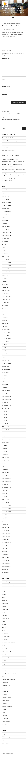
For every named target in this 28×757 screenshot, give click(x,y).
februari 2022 (5, 323)
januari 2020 (5, 393)
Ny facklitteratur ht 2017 (8, 29)
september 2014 (6, 542)
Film (3, 630)
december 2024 (6, 232)
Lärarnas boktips (6, 658)
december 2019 (6, 396)
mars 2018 (5, 454)
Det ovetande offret (7, 138)
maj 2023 (4, 281)
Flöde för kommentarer (8, 740)
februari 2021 (5, 360)
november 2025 (6, 205)
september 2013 (6, 572)
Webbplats (5, 94)
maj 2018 (4, 448)
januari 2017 (5, 475)
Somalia (4, 703)
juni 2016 (4, 490)
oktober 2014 (5, 539)
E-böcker (4, 615)
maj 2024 (4, 250)
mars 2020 (5, 387)
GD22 (3, 645)
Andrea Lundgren (6, 582)
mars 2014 (5, 554)
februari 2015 (5, 527)
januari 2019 (5, 430)
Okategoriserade (9, 44)
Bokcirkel (4, 600)
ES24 (3, 621)
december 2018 (6, 433)
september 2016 (6, 487)
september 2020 (6, 369)
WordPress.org (6, 743)
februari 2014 (5, 557)
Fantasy (4, 627)
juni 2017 (4, 463)
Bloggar (4, 594)
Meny (14, 17)
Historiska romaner (7, 648)
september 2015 (6, 512)
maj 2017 (4, 466)
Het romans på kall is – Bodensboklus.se (12, 179)
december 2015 (6, 506)
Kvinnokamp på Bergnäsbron (11, 171)
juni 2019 (4, 414)
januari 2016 (5, 503)
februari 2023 (6, 290)
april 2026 (5, 190)
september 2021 (6, 339)
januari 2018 (5, 460)
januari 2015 (5, 530)
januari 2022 (5, 326)
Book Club (5, 609)
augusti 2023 (5, 275)
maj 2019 (4, 418)
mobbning (5, 682)
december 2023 (6, 263)
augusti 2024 (5, 244)
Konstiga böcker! (6, 147)
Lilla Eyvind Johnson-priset (9, 673)
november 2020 (6, 363)
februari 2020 (6, 390)
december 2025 (6, 202)
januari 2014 (5, 560)
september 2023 (6, 272)
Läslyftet (4, 664)
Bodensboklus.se (12, 9)
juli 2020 (4, 375)
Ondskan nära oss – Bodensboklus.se (12, 164)
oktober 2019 (5, 402)
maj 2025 (4, 217)
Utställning (5, 724)
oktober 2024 (5, 238)
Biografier (4, 591)
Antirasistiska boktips (8, 585)
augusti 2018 (5, 442)
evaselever (17, 23)
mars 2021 (5, 357)
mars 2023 (5, 287)
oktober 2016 (5, 484)
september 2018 (6, 439)
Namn (4, 79)
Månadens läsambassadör (9, 679)
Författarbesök (6, 636)
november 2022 (6, 299)
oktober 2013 (5, 569)
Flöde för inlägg (6, 737)
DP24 (3, 612)
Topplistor (5, 718)
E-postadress (6, 86)
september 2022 (6, 305)
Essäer (4, 624)
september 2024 (6, 241)
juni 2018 (4, 445)
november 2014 (6, 536)
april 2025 (5, 220)
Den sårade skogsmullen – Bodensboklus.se (13, 169)
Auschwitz (5, 588)
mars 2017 (5, 469)
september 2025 (6, 211)
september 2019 (6, 405)
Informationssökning (7, 651)
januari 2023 (5, 293)
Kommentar (6, 58)
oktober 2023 (5, 269)
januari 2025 (5, 229)
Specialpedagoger (7, 706)
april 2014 (4, 551)
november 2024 (6, 235)
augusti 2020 (5, 372)
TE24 (3, 712)
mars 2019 (5, 424)
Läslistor (4, 661)
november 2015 (6, 509)
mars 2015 (5, 524)
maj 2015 (4, 518)
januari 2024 (5, 260)
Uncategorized (6, 721)
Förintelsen (5, 639)
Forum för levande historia (9, 642)
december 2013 (6, 563)
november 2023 (6, 266)
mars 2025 (5, 223)
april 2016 (4, 496)
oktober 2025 (5, 208)
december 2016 (6, 478)
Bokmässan (5, 603)
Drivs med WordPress (7, 753)
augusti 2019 (5, 408)
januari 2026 (5, 199)
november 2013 (6, 566)
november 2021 (6, 332)
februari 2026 (6, 196)
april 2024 (5, 253)
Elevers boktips (6, 618)
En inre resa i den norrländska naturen (14, 176)
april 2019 (4, 421)
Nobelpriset (5, 691)
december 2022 (6, 296)
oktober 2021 (5, 335)
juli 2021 (4, 345)
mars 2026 (5, 193)
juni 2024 (4, 247)
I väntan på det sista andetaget (10, 141)
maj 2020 (4, 381)
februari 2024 (6, 257)
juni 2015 (4, 515)
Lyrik (3, 676)
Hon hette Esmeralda (7, 166)
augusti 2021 (5, 342)
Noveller (4, 694)
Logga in (4, 734)
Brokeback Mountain (7, 180)
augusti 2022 (5, 308)
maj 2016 (4, 493)
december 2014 (6, 533)
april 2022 (5, 317)
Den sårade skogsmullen (8, 150)
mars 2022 (5, 320)
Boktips (4, 606)
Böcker (4, 597)
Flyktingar (5, 633)
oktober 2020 (5, 366)
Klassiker (4, 655)
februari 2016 (5, 500)
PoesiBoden (5, 700)
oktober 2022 (5, 302)
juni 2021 (4, 348)
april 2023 (5, 284)
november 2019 (6, 399)
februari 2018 (5, 457)
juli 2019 (4, 411)
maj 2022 (4, 314)
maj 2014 (4, 548)
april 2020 (5, 384)
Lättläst (4, 670)
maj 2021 (4, 351)
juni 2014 (4, 545)
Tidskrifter (5, 715)
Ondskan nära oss (6, 144)
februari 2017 (5, 472)
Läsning (4, 667)
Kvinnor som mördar (18, 161)
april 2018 (4, 451)
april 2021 (4, 354)
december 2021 (6, 329)
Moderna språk (6, 685)
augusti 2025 (5, 214)
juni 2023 (4, 278)
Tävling (4, 709)
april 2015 (4, 521)
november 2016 (6, 481)
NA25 (3, 688)
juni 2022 (4, 311)
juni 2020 (4, 378)
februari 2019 (5, 427)
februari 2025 (6, 226)
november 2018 (6, 436)
